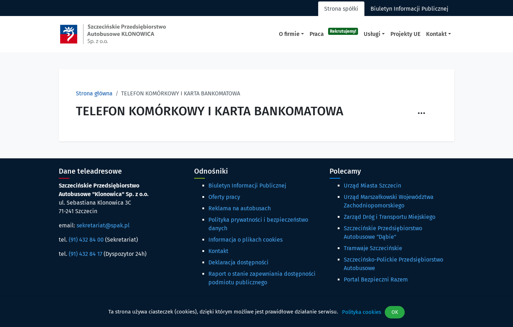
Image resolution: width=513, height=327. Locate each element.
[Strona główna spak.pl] (113, 34)
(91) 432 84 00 (86, 239)
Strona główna (94, 93)
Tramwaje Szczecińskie (373, 248)
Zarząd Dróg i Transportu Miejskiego (389, 216)
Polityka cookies (361, 312)
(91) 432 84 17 (85, 253)
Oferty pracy (224, 197)
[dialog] (256, 312)
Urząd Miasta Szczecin (372, 185)
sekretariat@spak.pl (103, 225)
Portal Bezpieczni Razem (376, 279)
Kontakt (218, 251)
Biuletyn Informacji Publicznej (247, 185)
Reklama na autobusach (239, 208)
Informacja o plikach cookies (245, 239)
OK (395, 312)
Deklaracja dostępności (238, 262)
